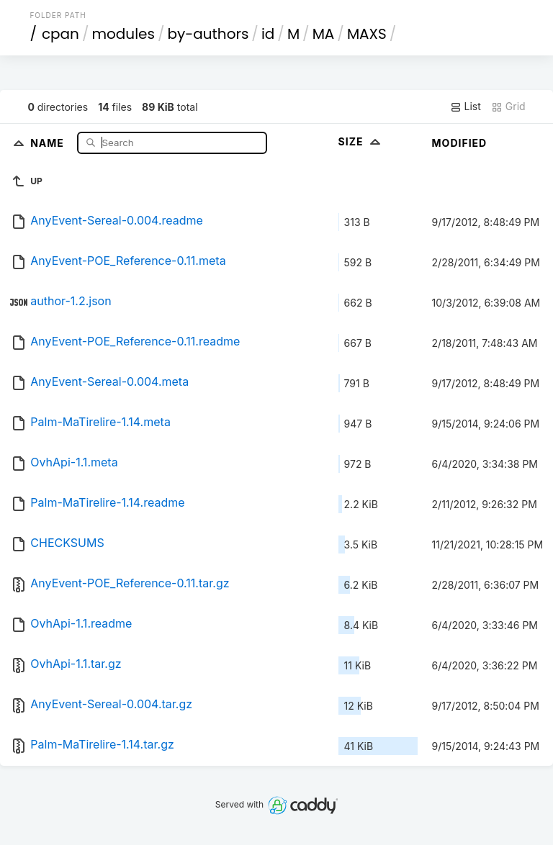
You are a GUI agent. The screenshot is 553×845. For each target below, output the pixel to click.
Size (361, 141)
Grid (508, 106)
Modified (459, 143)
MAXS (367, 34)
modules (122, 34)
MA (324, 34)
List (465, 106)
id (267, 34)
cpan (60, 34)
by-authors (207, 34)
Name (48, 142)
